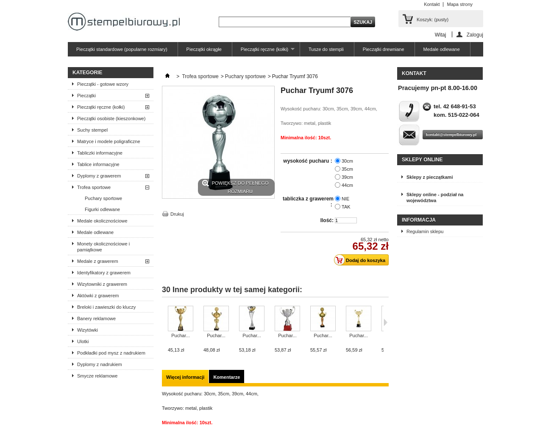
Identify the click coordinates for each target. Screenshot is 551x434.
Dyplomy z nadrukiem (99, 364)
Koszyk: (432, 19)
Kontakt (432, 4)
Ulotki (83, 341)
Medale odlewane (441, 49)
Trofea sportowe (94, 187)
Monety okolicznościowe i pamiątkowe (103, 246)
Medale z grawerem (97, 261)
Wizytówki (87, 330)
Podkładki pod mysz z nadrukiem (111, 352)
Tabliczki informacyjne (99, 152)
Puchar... (180, 335)
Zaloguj (475, 34)
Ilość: (327, 220)
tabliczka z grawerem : (308, 202)
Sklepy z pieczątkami (429, 177)
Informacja (419, 220)
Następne (385, 322)
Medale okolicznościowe (102, 220)
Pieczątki (86, 95)
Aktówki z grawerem (98, 295)
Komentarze (226, 377)
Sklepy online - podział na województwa (434, 197)
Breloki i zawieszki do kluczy (106, 307)
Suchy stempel (92, 129)
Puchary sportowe (103, 198)
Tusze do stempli (326, 49)
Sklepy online (422, 160)
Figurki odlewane (102, 209)
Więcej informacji (185, 377)
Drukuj (177, 214)
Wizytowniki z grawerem (102, 284)
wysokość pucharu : (308, 161)
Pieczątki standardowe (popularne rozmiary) (121, 49)
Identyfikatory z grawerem (104, 272)
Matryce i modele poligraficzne (108, 141)
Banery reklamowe (96, 318)
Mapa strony (460, 4)
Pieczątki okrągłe (204, 49)
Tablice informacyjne (98, 164)
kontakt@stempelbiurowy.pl (451, 134)
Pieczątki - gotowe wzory (102, 84)
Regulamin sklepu (424, 231)
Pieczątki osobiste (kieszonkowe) (111, 118)
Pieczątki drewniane (383, 49)
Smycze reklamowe (97, 375)
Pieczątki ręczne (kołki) (263, 51)
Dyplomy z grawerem (99, 175)
